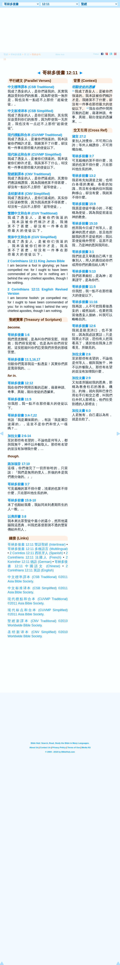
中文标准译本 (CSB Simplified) (30, 111)
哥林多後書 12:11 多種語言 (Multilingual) (38, 549)
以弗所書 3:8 (17, 516)
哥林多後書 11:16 (84, 302)
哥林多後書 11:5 (19, 399)
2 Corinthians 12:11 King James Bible (36, 261)
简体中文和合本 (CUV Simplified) (32, 237)
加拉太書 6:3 (81, 411)
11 (73, 91)
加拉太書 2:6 (81, 354)
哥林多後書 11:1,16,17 (24, 359)
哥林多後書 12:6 (84, 326)
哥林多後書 (16, 54)
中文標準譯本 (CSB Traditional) (31, 87)
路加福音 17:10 (19, 464)
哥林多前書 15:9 (84, 204)
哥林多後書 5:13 (84, 271)
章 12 (26, 54)
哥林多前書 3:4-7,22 (22, 415)
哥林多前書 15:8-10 (22, 500)
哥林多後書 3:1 (83, 252)
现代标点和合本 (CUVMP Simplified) (34, 154)
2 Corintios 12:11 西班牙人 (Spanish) (36, 553)
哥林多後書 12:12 (20, 383)
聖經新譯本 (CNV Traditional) (29, 174)
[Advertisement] (60, 670)
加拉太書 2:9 (81, 378)
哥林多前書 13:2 (84, 176)
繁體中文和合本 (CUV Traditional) (32, 213)
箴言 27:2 (79, 136)
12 (88, 108)
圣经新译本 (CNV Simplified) (29, 194)
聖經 (6, 54)
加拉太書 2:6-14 (19, 436)
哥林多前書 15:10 (84, 223)
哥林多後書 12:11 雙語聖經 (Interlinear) (36, 544)
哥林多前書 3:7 (18, 484)
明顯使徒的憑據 (83, 87)
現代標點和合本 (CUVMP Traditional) (35, 135)
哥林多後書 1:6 (18, 335)
